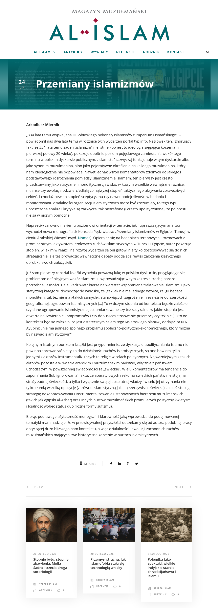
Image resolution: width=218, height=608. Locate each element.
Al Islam (42, 52)
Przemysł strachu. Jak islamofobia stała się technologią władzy (108, 563)
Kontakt (175, 52)
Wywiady (99, 52)
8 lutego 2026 (158, 554)
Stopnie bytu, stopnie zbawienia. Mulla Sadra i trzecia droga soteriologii (50, 565)
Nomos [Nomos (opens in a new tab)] (84, 237)
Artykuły (73, 52)
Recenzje (125, 52)
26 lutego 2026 (45, 554)
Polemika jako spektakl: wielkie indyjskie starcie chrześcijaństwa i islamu (162, 567)
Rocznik (151, 52)
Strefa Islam (48, 584)
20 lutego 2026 (102, 554)
